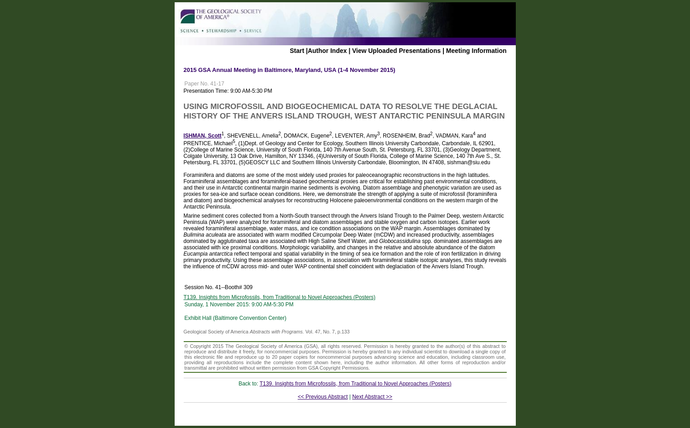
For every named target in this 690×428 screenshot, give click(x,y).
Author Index (327, 50)
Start (297, 50)
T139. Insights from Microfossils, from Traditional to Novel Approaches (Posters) (280, 297)
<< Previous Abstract (323, 397)
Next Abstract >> (372, 397)
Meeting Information (476, 50)
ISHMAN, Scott (203, 136)
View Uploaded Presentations (396, 50)
